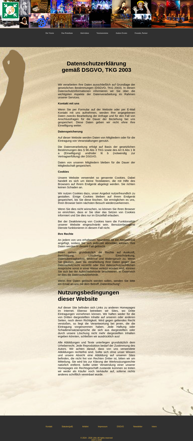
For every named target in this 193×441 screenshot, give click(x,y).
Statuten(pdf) (67, 427)
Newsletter (137, 427)
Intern (154, 427)
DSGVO (120, 427)
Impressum (102, 427)
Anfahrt (85, 427)
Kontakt (49, 427)
